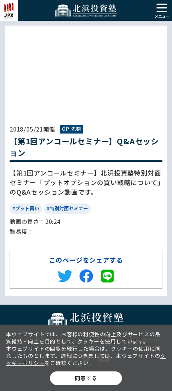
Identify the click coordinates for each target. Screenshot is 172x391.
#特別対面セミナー (67, 208)
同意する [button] (86, 378)
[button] (161, 9)
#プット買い (25, 208)
